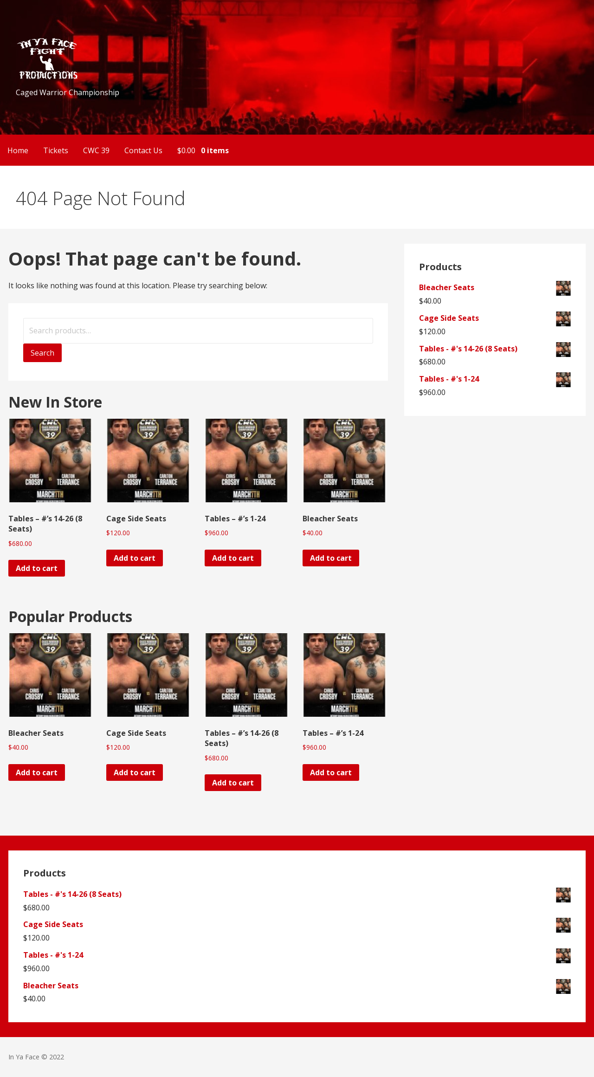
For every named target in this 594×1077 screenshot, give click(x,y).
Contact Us (143, 150)
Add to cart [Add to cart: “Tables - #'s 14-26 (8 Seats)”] (37, 568)
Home (17, 150)
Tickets (55, 150)
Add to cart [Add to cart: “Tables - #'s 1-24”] (233, 558)
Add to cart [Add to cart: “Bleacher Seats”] (331, 558)
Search (42, 353)
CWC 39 (96, 150)
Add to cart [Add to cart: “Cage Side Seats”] (134, 558)
